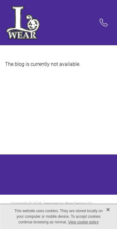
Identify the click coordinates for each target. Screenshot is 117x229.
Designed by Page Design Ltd (67, 203)
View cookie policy (83, 222)
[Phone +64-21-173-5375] (103, 22)
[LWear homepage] (51, 22)
